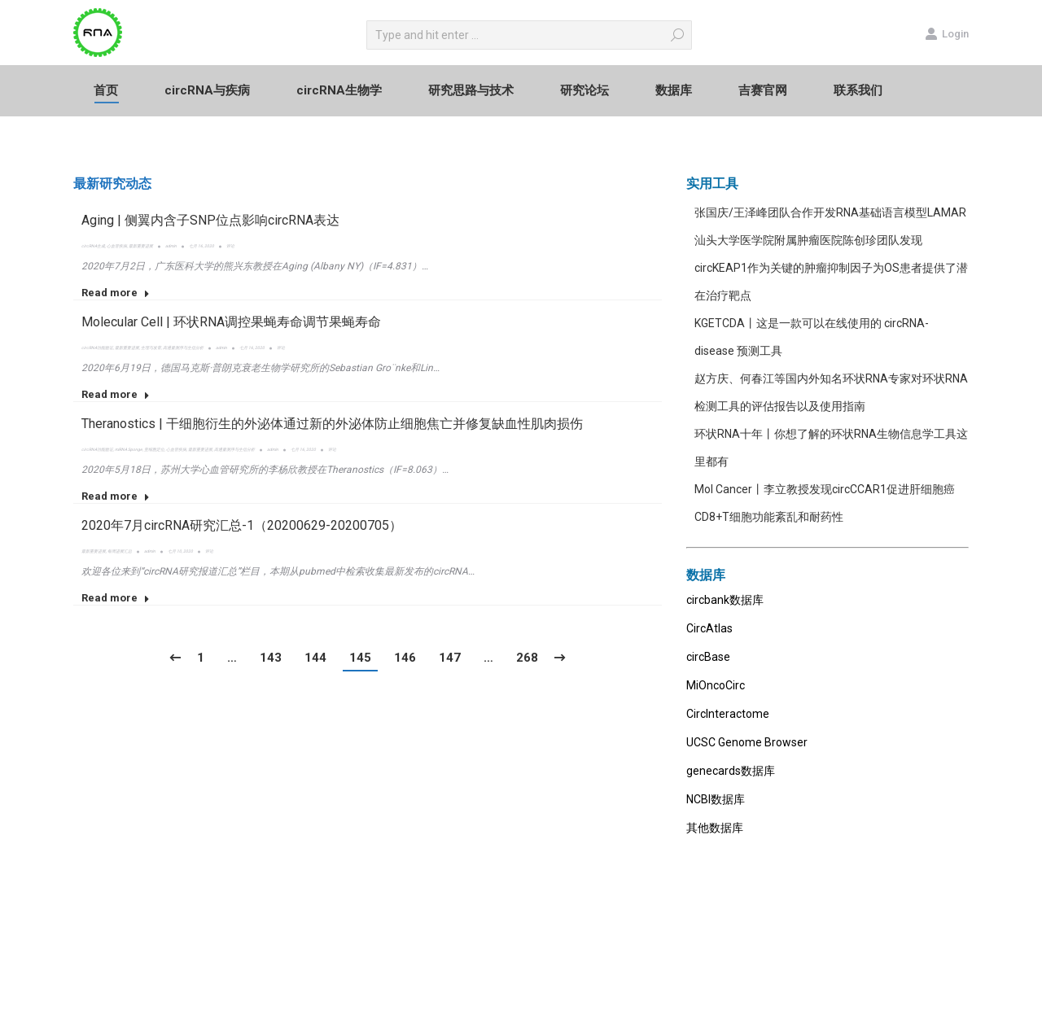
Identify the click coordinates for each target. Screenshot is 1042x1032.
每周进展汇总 (119, 551)
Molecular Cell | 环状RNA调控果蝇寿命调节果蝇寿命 (231, 322)
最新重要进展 (141, 245)
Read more (115, 292)
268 (527, 657)
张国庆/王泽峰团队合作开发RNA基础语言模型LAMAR (830, 212)
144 (315, 657)
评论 (230, 245)
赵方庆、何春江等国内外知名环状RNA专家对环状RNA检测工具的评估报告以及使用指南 (831, 392)
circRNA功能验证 (97, 347)
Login (947, 33)
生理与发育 (151, 347)
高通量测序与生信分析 (183, 347)
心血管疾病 (117, 245)
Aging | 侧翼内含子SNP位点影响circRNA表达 (210, 220)
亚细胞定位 (154, 449)
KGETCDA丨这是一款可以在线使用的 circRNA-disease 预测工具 (811, 337)
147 (450, 657)
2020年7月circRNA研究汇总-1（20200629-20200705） (241, 525)
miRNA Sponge (128, 449)
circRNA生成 (93, 245)
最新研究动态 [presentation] (112, 183)
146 (405, 657)
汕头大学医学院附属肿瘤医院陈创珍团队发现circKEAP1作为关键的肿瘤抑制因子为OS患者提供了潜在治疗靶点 (831, 268)
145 (360, 657)
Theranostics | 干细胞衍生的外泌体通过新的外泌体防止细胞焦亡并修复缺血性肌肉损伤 (332, 423)
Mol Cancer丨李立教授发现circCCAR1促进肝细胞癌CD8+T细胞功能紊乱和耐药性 (824, 503)
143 (271, 657)
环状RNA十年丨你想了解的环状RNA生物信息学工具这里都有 (831, 447)
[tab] (112, 184)
